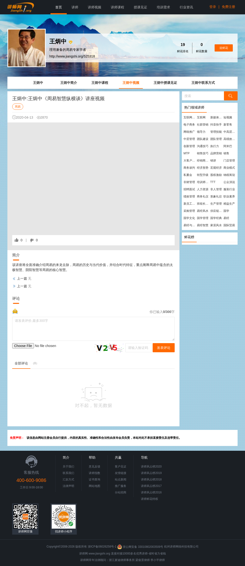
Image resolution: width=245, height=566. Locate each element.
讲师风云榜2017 (151, 486)
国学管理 (202, 218)
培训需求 (163, 7)
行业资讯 (186, 7)
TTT (213, 182)
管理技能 (216, 131)
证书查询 (94, 479)
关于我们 (68, 466)
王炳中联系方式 (203, 83)
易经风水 (202, 211)
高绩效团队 (229, 139)
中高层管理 (229, 131)
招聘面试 (189, 189)
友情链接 (120, 473)
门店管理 (229, 160)
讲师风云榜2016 (151, 492)
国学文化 (189, 218)
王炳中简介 (68, 83)
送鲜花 (223, 48)
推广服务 (120, 486)
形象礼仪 (216, 196)
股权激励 (216, 175)
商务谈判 (189, 167)
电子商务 (189, 124)
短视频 (227, 117)
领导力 (201, 131)
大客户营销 (190, 160)
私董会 (188, 175)
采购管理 (189, 211)
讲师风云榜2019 (151, 473)
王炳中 (38, 83)
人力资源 (202, 189)
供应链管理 (216, 211)
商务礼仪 (202, 196)
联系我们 (68, 473)
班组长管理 (203, 203)
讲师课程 (117, 7)
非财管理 (189, 182)
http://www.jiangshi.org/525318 (72, 56)
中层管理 (189, 139)
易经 (226, 218)
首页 (58, 7)
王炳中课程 (99, 83)
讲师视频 (94, 7)
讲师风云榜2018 (151, 479)
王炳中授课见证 (165, 83)
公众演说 (229, 182)
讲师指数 (94, 473)
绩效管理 (189, 196)
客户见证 (120, 466)
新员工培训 (190, 203)
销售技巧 (202, 153)
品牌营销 (216, 153)
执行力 (214, 146)
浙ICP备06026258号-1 (102, 547)
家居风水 (216, 225)
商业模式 (229, 167)
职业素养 (229, 196)
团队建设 (202, 139)
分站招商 (120, 492)
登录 (212, 7)
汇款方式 (68, 479)
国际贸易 (229, 225)
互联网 (201, 117)
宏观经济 (216, 167)
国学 (226, 211)
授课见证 (140, 7)
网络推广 (189, 131)
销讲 (213, 160)
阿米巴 (227, 146)
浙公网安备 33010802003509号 (140, 547)
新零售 (227, 124)
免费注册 (228, 7)
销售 (226, 153)
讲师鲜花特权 (149, 499)
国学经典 (216, 218)
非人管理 (216, 189)
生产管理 (216, 203)
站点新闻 (120, 479)
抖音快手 (216, 124)
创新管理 (189, 146)
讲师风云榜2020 (151, 466)
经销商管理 (203, 160)
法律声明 (68, 486)
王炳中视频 (130, 83)
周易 (18, 106)
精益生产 (229, 203)
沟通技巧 (202, 146)
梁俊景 (139, 560)
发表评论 (163, 348)
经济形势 (202, 167)
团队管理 (216, 139)
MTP (186, 153)
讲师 (75, 7)
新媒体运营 (216, 117)
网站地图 (94, 486)
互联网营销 (190, 117)
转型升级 (202, 175)
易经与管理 (190, 225)
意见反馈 (94, 466)
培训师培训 (203, 182)
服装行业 (229, 189)
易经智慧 (202, 225)
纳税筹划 (229, 175)
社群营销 (202, 124)
